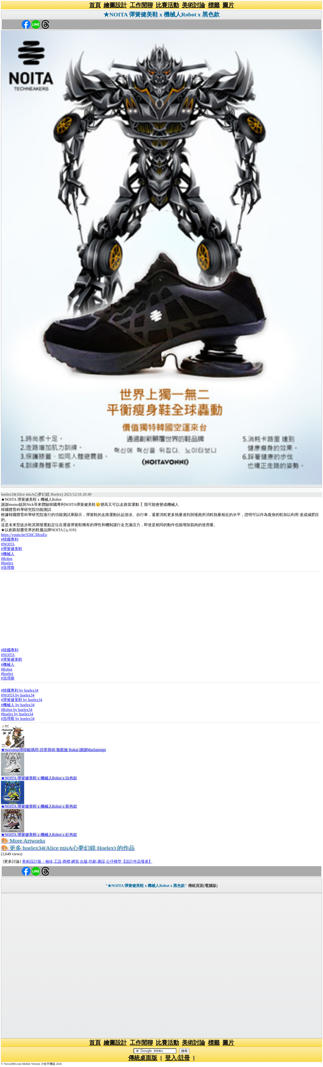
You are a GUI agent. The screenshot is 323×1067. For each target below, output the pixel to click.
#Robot (6, 559)
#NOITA (7, 544)
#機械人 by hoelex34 (18, 705)
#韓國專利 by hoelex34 (19, 690)
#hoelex (7, 563)
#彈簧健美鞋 (11, 549)
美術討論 (193, 5)
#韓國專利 (9, 539)
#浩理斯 (7, 568)
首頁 (95, 5)
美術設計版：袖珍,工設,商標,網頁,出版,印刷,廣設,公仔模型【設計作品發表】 (87, 861)
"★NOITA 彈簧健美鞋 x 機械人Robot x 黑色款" (146, 886)
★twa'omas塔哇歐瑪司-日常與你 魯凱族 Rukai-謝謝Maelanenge (53, 750)
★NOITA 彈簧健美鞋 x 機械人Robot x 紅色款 (39, 835)
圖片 (228, 5)
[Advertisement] (162, 608)
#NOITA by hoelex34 (17, 695)
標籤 (214, 5)
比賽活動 (167, 5)
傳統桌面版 (142, 1058)
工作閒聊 (141, 5)
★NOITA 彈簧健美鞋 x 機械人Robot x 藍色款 (39, 806)
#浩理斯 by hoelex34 (18, 719)
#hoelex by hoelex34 (17, 714)
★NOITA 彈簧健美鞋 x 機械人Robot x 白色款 (39, 778)
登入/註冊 (177, 1058)
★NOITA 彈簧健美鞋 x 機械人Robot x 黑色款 (161, 14)
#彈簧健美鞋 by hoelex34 (21, 700)
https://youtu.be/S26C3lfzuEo (24, 535)
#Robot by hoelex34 (16, 710)
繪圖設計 (115, 5)
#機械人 (7, 554)
